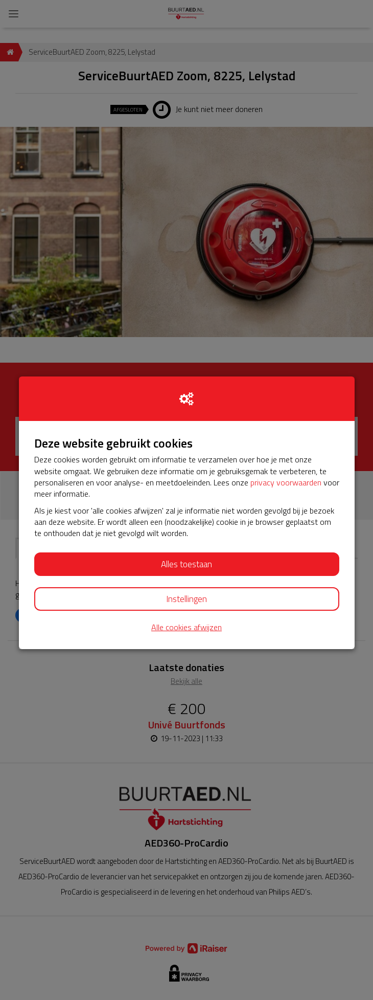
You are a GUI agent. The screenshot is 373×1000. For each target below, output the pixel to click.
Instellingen (186, 599)
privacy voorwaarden (285, 482)
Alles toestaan (186, 564)
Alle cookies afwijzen (186, 627)
